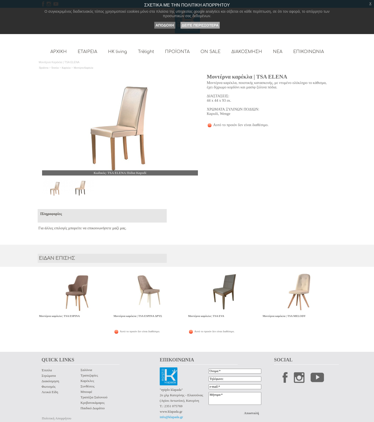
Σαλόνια (86, 370)
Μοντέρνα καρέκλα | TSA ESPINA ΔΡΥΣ (137, 316)
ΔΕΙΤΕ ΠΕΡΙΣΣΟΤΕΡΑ (200, 25)
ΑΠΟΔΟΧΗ (165, 25)
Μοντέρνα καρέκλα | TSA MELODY (284, 316)
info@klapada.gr (171, 417)
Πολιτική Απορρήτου (56, 418)
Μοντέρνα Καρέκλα (83, 68)
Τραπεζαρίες (89, 375)
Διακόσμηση (50, 381)
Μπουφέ (86, 392)
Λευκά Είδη (50, 392)
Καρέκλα (66, 68)
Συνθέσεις (88, 386)
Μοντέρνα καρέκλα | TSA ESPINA (59, 316)
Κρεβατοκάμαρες (93, 403)
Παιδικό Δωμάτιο (93, 408)
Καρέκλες (87, 381)
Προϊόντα (43, 68)
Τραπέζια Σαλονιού (94, 397)
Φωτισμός (49, 386)
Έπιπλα (55, 68)
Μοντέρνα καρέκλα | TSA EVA (206, 316)
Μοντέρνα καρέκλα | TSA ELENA (247, 77)
